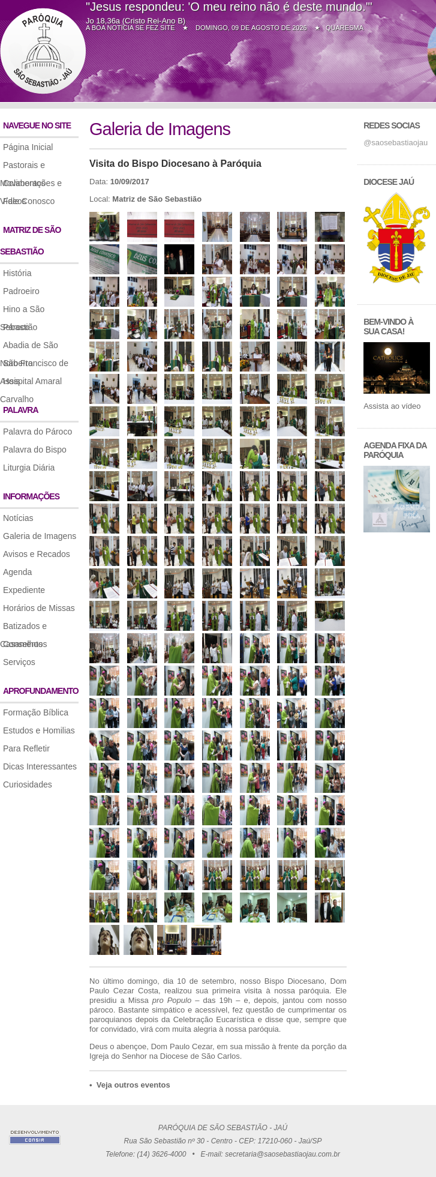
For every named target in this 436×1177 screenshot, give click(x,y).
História (17, 273)
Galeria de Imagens (39, 536)
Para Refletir (26, 748)
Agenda (17, 572)
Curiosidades (27, 784)
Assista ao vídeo (391, 406)
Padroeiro (21, 291)
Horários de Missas (39, 608)
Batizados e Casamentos (23, 628)
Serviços (19, 662)
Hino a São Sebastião (22, 311)
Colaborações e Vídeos (31, 185)
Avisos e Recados (36, 554)
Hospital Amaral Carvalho (31, 383)
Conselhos (23, 644)
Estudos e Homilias (39, 730)
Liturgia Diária (29, 467)
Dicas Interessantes (40, 766)
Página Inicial (28, 147)
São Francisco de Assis (34, 365)
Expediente (24, 590)
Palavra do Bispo (35, 449)
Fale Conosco (29, 201)
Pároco (16, 327)
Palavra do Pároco (37, 431)
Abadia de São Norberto (29, 347)
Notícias (18, 518)
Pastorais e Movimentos (22, 167)
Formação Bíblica (35, 712)
